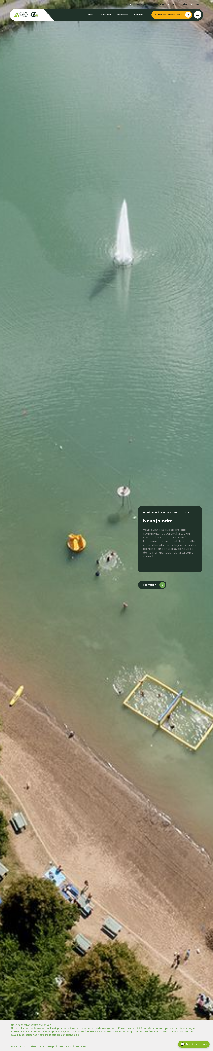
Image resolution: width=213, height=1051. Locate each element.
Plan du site (178, 4)
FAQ (122, 4)
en (196, 4)
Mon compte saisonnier (148, 4)
